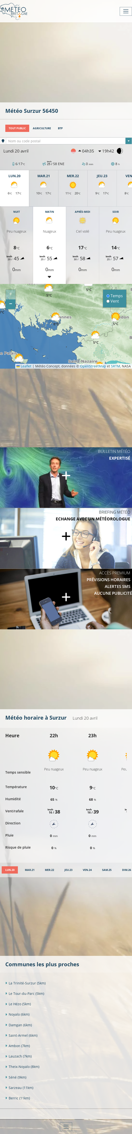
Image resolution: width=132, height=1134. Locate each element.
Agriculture (42, 128)
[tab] (10, 870)
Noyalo (17, 1014)
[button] (49, 290)
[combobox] (69, 140)
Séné (15, 1077)
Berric (17, 1098)
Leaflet (23, 366)
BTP (60, 128)
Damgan (18, 1025)
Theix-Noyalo (22, 1066)
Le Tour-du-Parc (24, 993)
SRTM (115, 366)
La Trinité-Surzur (25, 983)
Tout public (17, 128)
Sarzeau (19, 1087)
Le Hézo (18, 1004)
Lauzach (18, 1056)
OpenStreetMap (93, 366)
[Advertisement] (68, 62)
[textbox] (69, 141)
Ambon (17, 1045)
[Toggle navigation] (126, 11)
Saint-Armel (21, 1035)
